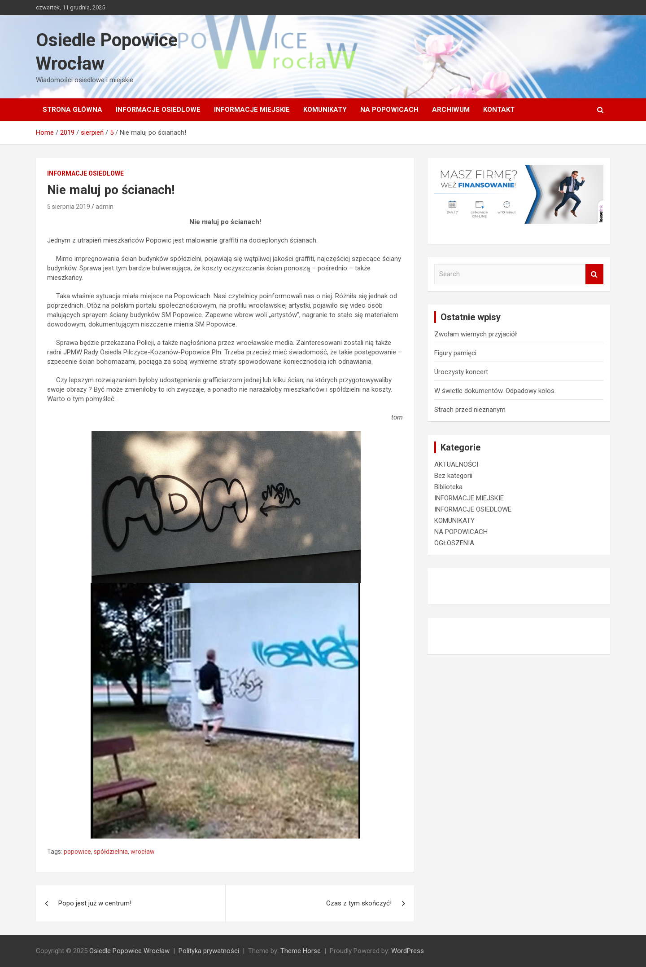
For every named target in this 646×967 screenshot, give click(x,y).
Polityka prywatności (209, 951)
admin (104, 206)
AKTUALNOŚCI (456, 464)
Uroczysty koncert (461, 372)
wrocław (143, 851)
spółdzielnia (111, 851)
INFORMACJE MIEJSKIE (252, 110)
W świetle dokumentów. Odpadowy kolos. (495, 391)
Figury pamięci (455, 353)
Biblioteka (448, 487)
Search (594, 274)
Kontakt (499, 110)
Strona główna (72, 110)
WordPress (407, 951)
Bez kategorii (453, 476)
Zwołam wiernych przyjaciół (475, 334)
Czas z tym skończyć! (359, 903)
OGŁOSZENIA (454, 543)
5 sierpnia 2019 (68, 206)
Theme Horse (300, 951)
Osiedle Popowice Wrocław (129, 951)
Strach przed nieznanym (470, 410)
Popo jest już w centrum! (94, 903)
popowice (77, 851)
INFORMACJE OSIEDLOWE (158, 110)
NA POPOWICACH (389, 110)
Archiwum (451, 110)
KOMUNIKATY (325, 110)
